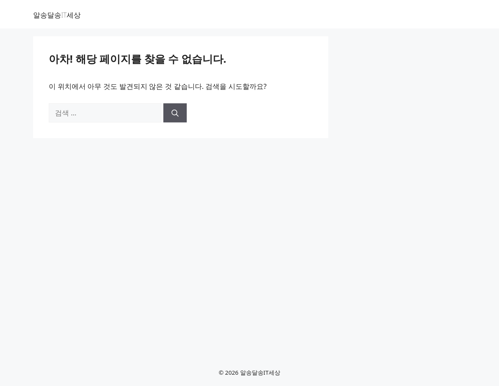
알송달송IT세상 (57, 14)
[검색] (175, 112)
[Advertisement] (401, 170)
